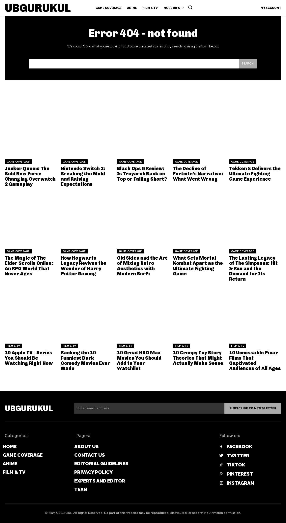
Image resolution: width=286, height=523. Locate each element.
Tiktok (236, 465)
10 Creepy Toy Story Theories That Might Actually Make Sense (198, 358)
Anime (10, 463)
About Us (86, 446)
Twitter (238, 455)
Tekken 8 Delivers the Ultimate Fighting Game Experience (255, 174)
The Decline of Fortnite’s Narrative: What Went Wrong (198, 174)
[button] (190, 7)
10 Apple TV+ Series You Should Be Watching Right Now (29, 358)
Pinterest (240, 474)
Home (10, 446)
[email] (149, 408)
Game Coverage (18, 161)
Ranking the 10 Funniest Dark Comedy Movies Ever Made (85, 360)
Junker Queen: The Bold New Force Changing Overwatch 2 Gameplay (30, 176)
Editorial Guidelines (101, 463)
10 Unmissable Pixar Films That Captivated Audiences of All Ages (255, 360)
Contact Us (89, 455)
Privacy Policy (93, 472)
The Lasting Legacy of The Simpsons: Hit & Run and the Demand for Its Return (253, 268)
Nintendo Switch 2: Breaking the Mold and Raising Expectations (83, 176)
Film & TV (13, 346)
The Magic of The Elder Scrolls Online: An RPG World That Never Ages (29, 265)
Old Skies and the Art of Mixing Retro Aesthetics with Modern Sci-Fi (142, 265)
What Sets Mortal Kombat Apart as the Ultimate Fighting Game (198, 265)
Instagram (240, 483)
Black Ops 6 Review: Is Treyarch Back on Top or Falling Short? (142, 174)
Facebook (239, 446)
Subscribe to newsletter (252, 408)
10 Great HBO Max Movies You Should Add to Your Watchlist (139, 360)
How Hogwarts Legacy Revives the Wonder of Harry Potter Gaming (83, 265)
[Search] (248, 63)
